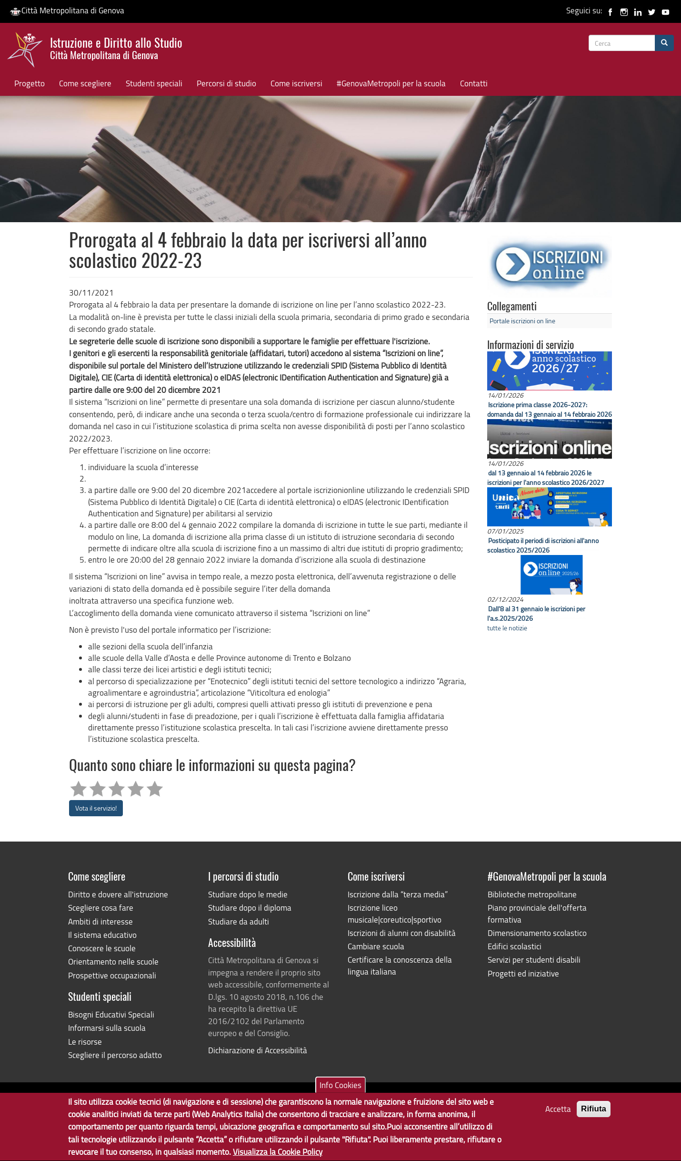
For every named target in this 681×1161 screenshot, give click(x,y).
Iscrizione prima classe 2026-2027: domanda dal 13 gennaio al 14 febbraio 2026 (549, 409)
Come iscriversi (296, 83)
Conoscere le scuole (102, 948)
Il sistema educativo (102, 934)
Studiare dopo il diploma (249, 907)
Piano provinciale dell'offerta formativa (537, 913)
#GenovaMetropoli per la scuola (391, 83)
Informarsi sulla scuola (107, 1027)
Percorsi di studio (226, 83)
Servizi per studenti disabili (534, 959)
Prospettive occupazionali (112, 975)
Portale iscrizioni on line (522, 320)
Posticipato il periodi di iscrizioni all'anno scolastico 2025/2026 (543, 545)
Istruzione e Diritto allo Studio (116, 47)
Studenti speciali (154, 83)
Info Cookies (340, 1091)
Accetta (558, 1115)
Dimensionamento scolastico (537, 932)
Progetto (29, 83)
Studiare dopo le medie (248, 894)
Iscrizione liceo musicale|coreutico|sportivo (394, 913)
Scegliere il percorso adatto (115, 1054)
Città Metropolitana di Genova (67, 10)
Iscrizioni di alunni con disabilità (402, 932)
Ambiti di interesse (100, 921)
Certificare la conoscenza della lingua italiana (400, 965)
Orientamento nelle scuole (113, 961)
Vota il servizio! (96, 807)
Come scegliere (85, 83)
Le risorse (85, 1041)
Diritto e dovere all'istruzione (118, 894)
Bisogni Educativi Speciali (111, 1014)
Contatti (474, 83)
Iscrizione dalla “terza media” (398, 894)
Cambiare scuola (376, 946)
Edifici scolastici (514, 946)
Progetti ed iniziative (523, 973)
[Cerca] (664, 43)
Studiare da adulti (238, 921)
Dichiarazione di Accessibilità (257, 1050)
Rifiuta (593, 1115)
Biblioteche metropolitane (532, 894)
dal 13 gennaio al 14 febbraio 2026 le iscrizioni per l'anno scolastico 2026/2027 (545, 477)
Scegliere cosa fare (100, 907)
